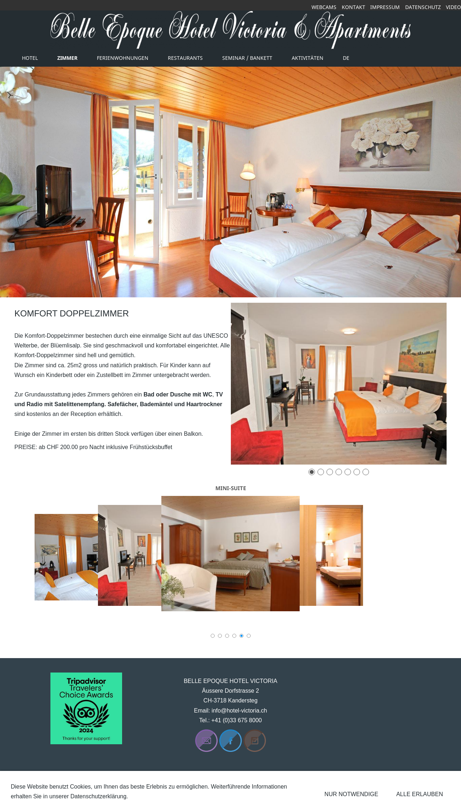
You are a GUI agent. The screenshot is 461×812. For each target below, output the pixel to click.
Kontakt (353, 7)
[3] (329, 471)
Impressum (385, 7)
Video (453, 7)
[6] (356, 471)
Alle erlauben (419, 794)
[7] (365, 471)
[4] (338, 471)
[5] (347, 471)
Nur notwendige (351, 794)
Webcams (324, 7)
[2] (320, 471)
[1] (311, 471)
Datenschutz (423, 7)
